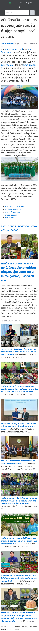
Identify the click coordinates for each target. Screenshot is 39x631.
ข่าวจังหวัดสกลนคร (12, 215)
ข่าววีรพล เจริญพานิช (13, 209)
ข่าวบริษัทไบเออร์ (11, 217)
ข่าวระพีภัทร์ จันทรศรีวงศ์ (14, 206)
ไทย (20, 2)
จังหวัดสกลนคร (8, 65)
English (29, 2)
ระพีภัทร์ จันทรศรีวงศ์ (14, 49)
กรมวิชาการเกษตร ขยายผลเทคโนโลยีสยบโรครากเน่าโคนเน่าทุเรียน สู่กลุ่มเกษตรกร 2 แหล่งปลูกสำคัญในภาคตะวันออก (18, 271)
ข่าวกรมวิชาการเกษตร (13, 212)
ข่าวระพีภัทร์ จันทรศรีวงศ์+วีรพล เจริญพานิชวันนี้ (19, 228)
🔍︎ (32, 12)
